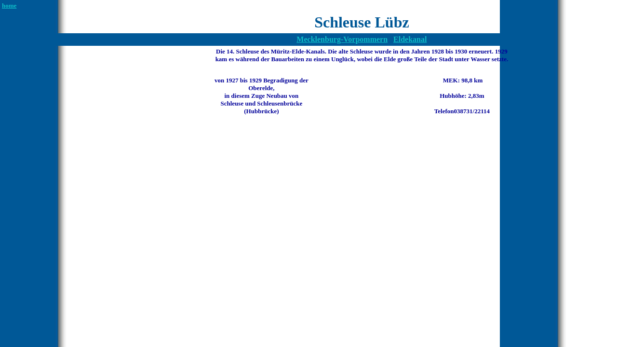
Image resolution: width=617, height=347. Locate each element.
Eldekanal (410, 39)
